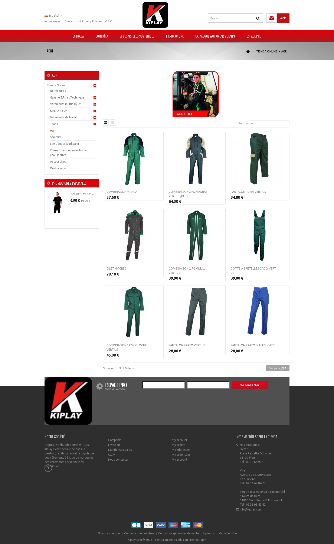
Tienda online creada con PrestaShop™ (180, 539)
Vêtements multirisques (66, 104)
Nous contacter (118, 459)
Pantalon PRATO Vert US (187, 345)
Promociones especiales (69, 183)
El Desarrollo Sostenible (137, 36)
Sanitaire (56, 137)
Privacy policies (92, 21)
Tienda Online (175, 36)
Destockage (58, 168)
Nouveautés (58, 91)
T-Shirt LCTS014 (82, 194)
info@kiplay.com (251, 509)
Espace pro (254, 36)
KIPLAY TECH (58, 110)
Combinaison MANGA (122, 191)
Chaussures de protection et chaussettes (69, 153)
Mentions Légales (120, 449)
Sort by (243, 123)
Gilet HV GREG (117, 268)
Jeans (54, 124)
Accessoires (58, 161)
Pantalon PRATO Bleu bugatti (253, 345)
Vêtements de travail (63, 117)
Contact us (72, 21)
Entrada (78, 36)
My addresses (181, 449)
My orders (178, 445)
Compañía (101, 36)
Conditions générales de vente (179, 533)
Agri (52, 130)
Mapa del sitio (228, 533)
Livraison (114, 445)
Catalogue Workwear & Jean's (215, 36)
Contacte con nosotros (139, 533)
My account (179, 440)
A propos (209, 533)
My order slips (181, 454)
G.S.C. (109, 21)
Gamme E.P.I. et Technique (67, 97)
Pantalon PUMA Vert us (248, 191)
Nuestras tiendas (109, 533)
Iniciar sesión (53, 21)
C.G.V (111, 454)
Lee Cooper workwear (64, 143)
